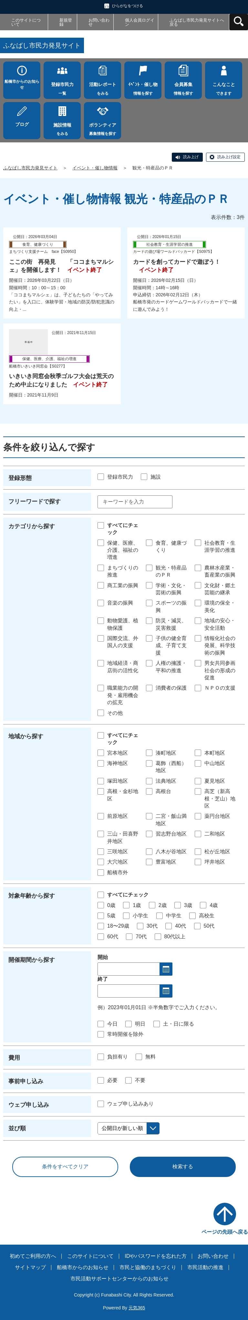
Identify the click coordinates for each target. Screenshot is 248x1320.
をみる (102, 87)
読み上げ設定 (229, 157)
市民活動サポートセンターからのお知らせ (119, 1278)
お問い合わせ (98, 22)
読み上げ (191, 157)
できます (223, 87)
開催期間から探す (31, 960)
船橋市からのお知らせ (22, 84)
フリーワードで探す (34, 501)
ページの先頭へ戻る (225, 1232)
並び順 (17, 1128)
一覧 (62, 87)
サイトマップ (30, 1267)
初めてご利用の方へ (33, 1256)
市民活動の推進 (205, 1267)
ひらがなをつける (127, 6)
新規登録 (65, 22)
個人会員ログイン (139, 22)
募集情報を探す (102, 127)
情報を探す (142, 87)
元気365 (137, 1307)
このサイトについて (26, 22)
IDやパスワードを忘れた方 (156, 1256)
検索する (182, 1166)
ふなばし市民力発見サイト (30, 167)
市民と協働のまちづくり (147, 1267)
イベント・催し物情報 (95, 167)
